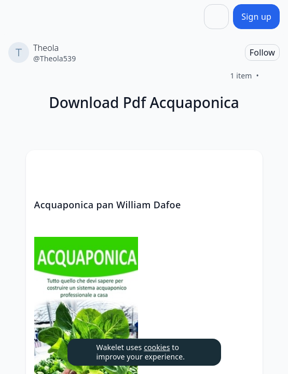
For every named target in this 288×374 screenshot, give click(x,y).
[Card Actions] (246, 166)
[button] (246, 167)
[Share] (216, 16)
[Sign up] (256, 16)
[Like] (271, 76)
